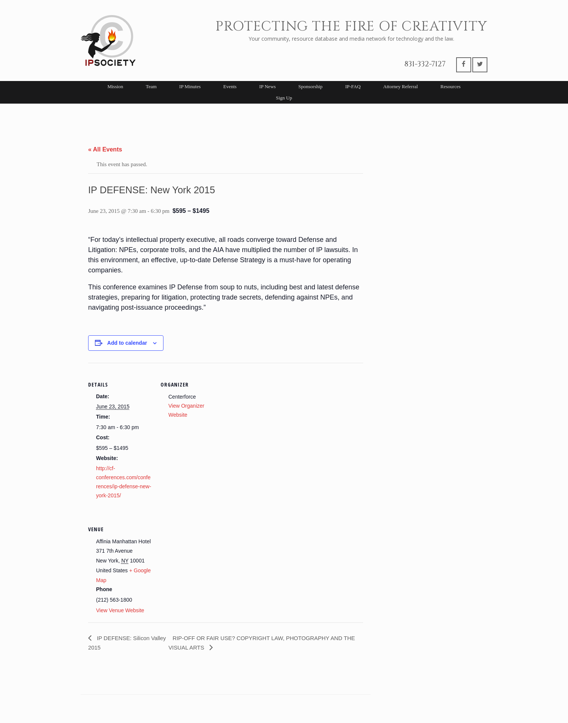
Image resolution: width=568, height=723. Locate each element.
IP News (267, 86)
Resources (450, 86)
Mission (115, 86)
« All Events (105, 149)
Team (151, 86)
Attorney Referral (400, 86)
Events (230, 86)
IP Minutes (190, 86)
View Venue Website (120, 610)
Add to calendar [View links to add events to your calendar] (127, 343)
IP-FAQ (352, 86)
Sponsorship (310, 86)
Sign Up (284, 98)
